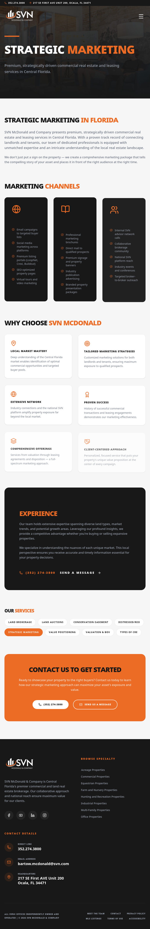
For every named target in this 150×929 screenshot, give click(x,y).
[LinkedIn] (32, 815)
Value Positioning (62, 632)
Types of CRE (129, 632)
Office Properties (91, 816)
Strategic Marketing (23, 632)
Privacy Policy (136, 913)
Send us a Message (95, 706)
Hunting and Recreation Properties (102, 796)
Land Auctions (52, 622)
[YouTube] (20, 815)
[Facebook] (8, 815)
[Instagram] (44, 815)
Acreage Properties (93, 770)
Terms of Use (115, 918)
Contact (116, 913)
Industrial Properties (94, 803)
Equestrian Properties (94, 783)
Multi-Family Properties (95, 810)
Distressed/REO (129, 622)
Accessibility (137, 918)
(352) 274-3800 (37, 574)
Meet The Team (96, 913)
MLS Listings (93, 918)
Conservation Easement (90, 622)
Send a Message (80, 574)
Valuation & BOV (98, 632)
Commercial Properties (95, 776)
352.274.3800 (14, 2)
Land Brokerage (20, 622)
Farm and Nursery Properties (99, 790)
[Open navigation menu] (141, 16)
